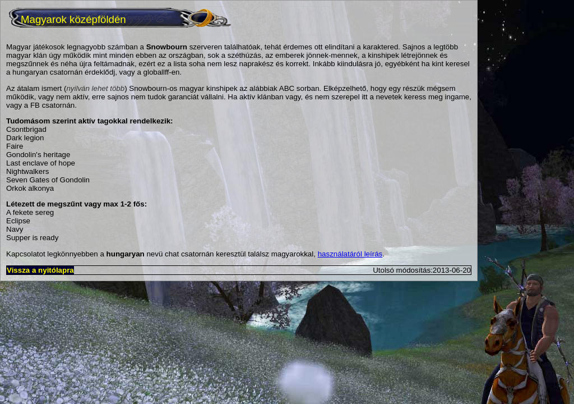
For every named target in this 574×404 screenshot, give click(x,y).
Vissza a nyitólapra (40, 270)
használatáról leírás (350, 254)
